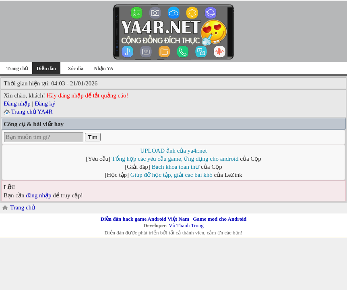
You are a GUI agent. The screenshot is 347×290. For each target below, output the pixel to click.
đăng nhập (38, 195)
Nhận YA (104, 68)
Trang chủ (17, 68)
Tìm (92, 137)
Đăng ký (45, 103)
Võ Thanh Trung (186, 225)
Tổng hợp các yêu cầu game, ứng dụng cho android (175, 158)
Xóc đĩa (75, 68)
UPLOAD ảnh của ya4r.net (173, 150)
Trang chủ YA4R (31, 111)
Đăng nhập (17, 103)
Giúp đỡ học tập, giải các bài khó (171, 175)
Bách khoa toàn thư (176, 167)
